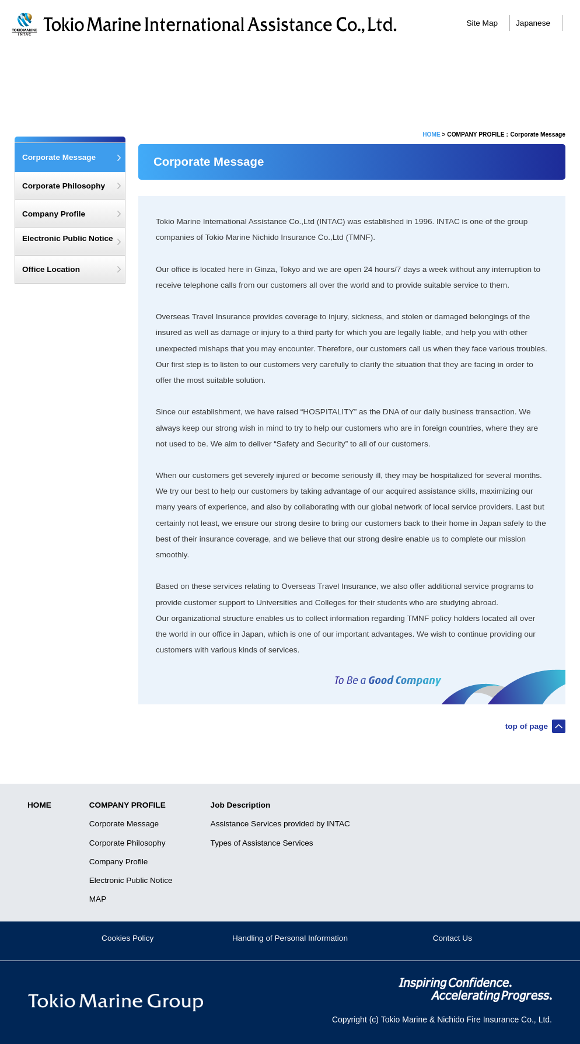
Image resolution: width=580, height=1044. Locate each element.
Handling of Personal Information (290, 938)
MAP (97, 899)
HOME (431, 134)
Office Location (51, 269)
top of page (526, 726)
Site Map (482, 23)
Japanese (533, 23)
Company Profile (53, 214)
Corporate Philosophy (63, 185)
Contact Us (452, 938)
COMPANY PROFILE (127, 805)
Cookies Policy (127, 938)
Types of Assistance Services (262, 843)
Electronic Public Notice (67, 238)
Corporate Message (145, 62)
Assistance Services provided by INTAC (280, 823)
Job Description (435, 62)
